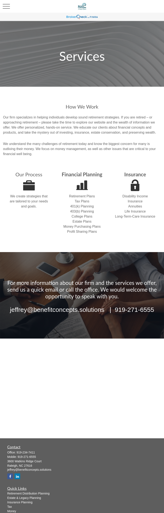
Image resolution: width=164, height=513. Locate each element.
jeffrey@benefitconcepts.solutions (29, 469)
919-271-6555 (27, 457)
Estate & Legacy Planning (24, 498)
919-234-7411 (26, 452)
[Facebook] (10, 476)
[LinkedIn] (17, 476)
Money (11, 511)
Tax (9, 506)
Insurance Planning (20, 502)
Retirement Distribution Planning (28, 493)
